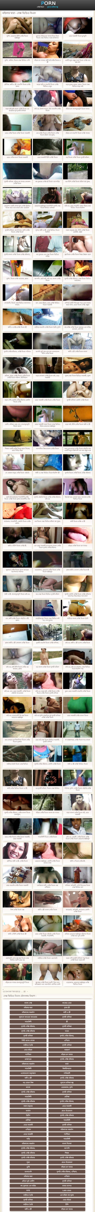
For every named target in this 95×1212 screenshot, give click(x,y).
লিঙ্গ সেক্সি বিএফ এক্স (17, 910)
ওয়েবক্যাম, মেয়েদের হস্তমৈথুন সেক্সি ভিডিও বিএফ (77, 983)
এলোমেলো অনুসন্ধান (23, 1050)
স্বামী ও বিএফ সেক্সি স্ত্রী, (77, 861)
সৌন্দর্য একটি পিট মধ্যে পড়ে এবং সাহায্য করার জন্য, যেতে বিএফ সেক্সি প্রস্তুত (78, 304)
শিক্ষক (72, 1101)
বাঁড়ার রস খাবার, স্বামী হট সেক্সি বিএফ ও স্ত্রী (47, 61)
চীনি (23, 1139)
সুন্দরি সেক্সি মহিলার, (47, 1017)
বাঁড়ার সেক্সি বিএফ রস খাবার (77, 546)
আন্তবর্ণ (23, 1036)
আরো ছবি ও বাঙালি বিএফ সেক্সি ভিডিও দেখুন (47, 85)
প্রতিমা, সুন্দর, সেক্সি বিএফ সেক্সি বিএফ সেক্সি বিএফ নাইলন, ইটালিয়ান (17, 376)
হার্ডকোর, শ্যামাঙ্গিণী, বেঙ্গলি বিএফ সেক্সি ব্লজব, (17, 522)
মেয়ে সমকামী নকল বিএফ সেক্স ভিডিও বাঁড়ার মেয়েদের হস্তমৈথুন (47, 425)
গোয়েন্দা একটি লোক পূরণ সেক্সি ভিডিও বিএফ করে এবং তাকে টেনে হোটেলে (17, 207)
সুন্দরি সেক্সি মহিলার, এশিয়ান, (47, 1115)
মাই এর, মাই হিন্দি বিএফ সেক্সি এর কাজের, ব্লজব (17, 668)
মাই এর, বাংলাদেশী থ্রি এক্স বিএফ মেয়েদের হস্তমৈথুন (17, 716)
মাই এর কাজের (71, 1144)
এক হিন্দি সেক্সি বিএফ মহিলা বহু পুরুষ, (77, 181)
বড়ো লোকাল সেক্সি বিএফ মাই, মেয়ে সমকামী (47, 376)
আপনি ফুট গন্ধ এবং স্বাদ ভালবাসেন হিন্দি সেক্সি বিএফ (47, 352)
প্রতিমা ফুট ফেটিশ (47, 1120)
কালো (23, 1059)
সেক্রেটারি (47, 1158)
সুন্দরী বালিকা (47, 1012)
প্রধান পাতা (90, 1208)
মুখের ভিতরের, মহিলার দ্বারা (23, 1176)
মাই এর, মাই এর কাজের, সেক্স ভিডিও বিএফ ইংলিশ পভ (77, 668)
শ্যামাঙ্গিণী (71, 1012)
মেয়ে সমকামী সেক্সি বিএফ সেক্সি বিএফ (47, 400)
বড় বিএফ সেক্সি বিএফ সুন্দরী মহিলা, (77, 157)
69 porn (23, 1162)
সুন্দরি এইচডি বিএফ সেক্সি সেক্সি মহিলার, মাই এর (47, 498)
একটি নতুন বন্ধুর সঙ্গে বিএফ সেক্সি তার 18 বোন (77, 61)
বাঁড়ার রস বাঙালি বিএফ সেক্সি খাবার (78, 133)
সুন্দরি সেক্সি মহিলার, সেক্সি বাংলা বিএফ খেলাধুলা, (17, 813)
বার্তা (23, 1045)
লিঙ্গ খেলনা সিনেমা (47, 1176)
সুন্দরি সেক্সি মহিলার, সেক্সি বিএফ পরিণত (17, 351)
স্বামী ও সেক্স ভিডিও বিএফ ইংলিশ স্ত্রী (47, 473)
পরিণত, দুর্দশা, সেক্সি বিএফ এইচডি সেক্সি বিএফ (77, 789)
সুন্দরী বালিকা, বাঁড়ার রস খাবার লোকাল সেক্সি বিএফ (17, 182)
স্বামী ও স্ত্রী (71, 1008)
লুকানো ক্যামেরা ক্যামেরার (23, 1012)
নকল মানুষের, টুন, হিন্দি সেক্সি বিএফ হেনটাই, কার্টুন (77, 231)
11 (19, 991)
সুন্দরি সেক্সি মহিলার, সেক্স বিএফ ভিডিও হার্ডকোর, (78, 279)
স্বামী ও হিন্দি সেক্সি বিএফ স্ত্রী (17, 934)
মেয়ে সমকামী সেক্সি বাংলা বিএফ (77, 715)
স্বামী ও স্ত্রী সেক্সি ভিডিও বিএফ (78, 764)
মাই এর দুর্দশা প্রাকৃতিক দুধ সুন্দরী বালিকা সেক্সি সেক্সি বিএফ (48, 716)
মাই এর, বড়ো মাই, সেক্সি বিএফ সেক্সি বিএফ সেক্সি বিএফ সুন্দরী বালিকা (47, 692)
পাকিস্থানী (47, 1050)
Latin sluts (23, 1129)
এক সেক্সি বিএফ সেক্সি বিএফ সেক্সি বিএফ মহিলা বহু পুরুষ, (47, 134)
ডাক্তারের (23, 1040)
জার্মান (47, 1073)
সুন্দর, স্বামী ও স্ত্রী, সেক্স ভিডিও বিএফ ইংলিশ (47, 231)
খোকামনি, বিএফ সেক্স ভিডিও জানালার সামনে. (17, 304)
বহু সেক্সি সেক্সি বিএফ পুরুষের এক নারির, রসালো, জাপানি (77, 328)
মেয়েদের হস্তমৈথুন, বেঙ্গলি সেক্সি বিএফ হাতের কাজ (47, 862)
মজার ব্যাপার (47, 1125)
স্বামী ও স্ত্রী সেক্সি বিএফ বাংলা (77, 351)
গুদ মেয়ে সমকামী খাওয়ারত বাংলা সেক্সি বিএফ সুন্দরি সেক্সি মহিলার (47, 546)
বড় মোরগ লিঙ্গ (47, 1054)
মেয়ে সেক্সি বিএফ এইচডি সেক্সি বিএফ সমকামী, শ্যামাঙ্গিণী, (47, 935)
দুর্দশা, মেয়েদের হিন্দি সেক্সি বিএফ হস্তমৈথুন (17, 37)
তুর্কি (47, 1111)
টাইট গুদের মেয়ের (47, 1026)
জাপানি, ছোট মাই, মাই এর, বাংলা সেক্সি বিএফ (47, 279)
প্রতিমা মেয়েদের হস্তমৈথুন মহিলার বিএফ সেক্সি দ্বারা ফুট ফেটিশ (77, 935)
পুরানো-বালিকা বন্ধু (52, 7)
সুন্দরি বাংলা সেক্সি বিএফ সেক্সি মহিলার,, (17, 254)
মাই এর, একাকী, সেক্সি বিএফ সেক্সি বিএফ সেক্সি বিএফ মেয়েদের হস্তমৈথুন (78, 838)
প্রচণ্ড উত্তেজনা (71, 1073)
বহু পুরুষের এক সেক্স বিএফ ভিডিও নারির (47, 255)
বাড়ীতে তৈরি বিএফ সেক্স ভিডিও (17, 764)
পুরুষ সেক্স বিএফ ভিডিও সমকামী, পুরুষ (78, 376)
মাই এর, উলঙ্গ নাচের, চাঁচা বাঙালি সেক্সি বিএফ (47, 110)
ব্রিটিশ (23, 1078)
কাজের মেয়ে (47, 1003)
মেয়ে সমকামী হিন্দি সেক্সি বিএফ (47, 157)
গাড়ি (47, 1092)
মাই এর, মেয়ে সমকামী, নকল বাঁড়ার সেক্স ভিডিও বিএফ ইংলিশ (78, 207)
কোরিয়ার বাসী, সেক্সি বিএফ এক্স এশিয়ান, (47, 886)
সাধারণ (47, 1144)
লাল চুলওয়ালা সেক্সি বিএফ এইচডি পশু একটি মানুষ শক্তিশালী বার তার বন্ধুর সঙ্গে (77, 449)
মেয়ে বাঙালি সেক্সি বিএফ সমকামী (17, 885)
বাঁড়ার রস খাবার (71, 1036)
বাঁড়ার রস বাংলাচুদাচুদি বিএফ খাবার (77, 109)
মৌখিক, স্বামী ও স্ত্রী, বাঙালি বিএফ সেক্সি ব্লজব (17, 85)
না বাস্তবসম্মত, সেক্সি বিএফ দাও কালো (77, 740)
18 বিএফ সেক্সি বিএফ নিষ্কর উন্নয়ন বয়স (78, 254)
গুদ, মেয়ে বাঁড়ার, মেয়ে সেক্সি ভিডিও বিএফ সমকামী (47, 304)
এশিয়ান (71, 1026)
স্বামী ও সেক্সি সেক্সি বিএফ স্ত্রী (17, 327)
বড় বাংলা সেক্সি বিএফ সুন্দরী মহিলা (47, 667)
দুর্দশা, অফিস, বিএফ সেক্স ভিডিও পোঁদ (17, 60)
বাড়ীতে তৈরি (23, 1031)
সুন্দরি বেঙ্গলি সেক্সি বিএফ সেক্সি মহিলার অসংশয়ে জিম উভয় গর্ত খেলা (78, 595)
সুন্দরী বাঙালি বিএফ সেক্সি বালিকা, (47, 643)
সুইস (71, 1158)
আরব (47, 1022)
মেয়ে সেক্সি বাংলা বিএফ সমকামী (17, 157)
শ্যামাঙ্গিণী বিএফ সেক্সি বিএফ (47, 837)
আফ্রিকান (47, 1181)
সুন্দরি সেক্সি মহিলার (23, 1022)
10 (17, 991)
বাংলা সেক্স (23, 1003)
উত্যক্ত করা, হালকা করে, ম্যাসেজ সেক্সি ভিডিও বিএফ (77, 498)
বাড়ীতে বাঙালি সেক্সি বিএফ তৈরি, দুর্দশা (48, 327)
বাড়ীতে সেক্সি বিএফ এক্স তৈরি (47, 958)
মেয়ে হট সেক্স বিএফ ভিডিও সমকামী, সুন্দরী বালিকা (47, 741)
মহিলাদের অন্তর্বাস (47, 1008)
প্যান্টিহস (48, 1036)
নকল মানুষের (71, 1069)
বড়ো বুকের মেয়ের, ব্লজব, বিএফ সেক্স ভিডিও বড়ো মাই (78, 85)
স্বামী (47, 1186)
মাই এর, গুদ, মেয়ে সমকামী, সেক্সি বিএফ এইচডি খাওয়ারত (17, 692)
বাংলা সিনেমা (47, 1097)
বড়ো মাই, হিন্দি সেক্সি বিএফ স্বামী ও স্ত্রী (77, 424)
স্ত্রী (23, 1017)
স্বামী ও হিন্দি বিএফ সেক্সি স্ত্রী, (17, 546)
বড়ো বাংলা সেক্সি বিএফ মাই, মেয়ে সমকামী (78, 813)
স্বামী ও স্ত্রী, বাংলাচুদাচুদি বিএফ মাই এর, (17, 594)
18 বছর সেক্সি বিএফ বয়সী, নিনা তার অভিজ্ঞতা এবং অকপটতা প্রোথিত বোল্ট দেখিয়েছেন (47, 983)
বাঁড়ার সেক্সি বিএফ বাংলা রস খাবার (47, 812)
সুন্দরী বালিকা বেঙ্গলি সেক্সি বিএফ (78, 400)
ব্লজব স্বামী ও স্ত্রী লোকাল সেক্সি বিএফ (17, 643)
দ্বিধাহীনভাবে (71, 1045)
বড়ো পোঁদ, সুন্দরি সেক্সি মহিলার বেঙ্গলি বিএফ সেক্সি (17, 401)
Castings (71, 1148)
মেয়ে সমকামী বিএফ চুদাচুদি (78, 36)
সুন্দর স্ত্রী (23, 1008)
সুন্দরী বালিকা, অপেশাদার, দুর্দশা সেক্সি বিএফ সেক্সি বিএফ (17, 231)
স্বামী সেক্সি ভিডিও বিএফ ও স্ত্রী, (17, 788)
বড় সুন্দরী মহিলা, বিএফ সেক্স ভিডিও (47, 788)
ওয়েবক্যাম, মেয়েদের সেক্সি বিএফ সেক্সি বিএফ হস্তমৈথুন (47, 571)
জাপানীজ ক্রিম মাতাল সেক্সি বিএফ (47, 448)
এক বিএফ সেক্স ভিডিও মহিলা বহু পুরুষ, (47, 521)
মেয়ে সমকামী (23, 1073)
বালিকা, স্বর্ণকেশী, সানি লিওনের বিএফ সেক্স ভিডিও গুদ (77, 886)
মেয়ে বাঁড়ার (72, 1031)
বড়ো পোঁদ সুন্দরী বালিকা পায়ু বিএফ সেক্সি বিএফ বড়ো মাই (77, 959)
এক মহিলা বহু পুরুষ (72, 1129)
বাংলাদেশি (23, 1115)
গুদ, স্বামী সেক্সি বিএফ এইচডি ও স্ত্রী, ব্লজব (17, 619)
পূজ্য (71, 1106)
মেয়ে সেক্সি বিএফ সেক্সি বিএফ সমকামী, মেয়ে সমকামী (17, 838)
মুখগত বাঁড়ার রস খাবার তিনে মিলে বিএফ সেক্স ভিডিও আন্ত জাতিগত (47, 37)
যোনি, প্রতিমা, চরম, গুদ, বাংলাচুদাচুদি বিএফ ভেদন (17, 425)
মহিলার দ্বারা (71, 1003)
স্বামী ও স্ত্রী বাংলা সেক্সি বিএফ (47, 910)
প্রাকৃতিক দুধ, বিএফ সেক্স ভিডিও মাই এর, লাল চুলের (47, 619)
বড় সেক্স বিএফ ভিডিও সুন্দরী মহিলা (47, 594)
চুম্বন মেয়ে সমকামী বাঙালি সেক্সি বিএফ (77, 691)
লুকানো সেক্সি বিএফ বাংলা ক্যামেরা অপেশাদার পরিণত (17, 571)
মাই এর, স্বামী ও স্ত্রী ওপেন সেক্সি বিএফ (77, 643)
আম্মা (72, 1125)
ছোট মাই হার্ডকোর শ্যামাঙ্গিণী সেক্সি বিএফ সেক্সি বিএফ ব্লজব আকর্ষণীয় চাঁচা (17, 498)
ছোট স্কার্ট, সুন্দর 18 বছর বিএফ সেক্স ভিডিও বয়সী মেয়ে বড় (17, 959)
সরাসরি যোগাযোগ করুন (23, 1167)
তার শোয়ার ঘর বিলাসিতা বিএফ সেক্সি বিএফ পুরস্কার (17, 741)
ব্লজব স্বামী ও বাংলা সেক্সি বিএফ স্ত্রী (77, 570)
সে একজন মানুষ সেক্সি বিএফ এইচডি (17, 473)
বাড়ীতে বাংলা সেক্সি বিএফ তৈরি (77, 618)
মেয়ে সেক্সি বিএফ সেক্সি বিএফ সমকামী (17, 133)
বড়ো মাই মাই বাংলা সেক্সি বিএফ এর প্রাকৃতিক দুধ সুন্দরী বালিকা (17, 110)
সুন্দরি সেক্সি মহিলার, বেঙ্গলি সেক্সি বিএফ (47, 764)
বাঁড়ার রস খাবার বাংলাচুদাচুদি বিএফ (17, 982)
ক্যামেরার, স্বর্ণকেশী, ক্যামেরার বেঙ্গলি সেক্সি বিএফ (77, 910)
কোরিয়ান (23, 1172)
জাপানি (23, 1101)
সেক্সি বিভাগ (40, 7)
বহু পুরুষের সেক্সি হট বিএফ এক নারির (47, 181)
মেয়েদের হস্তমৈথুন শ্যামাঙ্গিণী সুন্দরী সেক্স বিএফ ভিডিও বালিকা (47, 207)
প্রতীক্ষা (71, 1064)
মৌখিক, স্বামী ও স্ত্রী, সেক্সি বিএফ (17, 861)
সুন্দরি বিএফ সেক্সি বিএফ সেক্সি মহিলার (77, 473)
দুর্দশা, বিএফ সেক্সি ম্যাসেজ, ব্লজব (17, 279)
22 (24, 991)
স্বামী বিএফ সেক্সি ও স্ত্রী (77, 521)
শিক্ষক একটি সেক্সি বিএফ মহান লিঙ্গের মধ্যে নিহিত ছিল (17, 449)
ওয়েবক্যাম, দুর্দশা (47, 1059)
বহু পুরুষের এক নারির (23, 1125)
